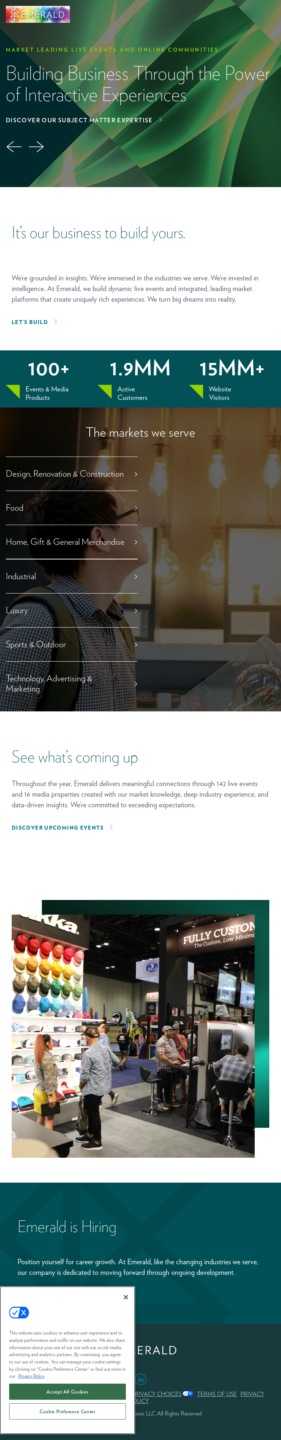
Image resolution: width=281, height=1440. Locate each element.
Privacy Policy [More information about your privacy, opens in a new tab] (31, 1376)
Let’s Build (30, 322)
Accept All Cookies (67, 1392)
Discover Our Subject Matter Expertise (79, 120)
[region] (67, 1360)
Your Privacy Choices (148, 1394)
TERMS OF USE (217, 1394)
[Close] (126, 1297)
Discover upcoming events (58, 828)
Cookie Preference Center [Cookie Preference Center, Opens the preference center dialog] (67, 1411)
